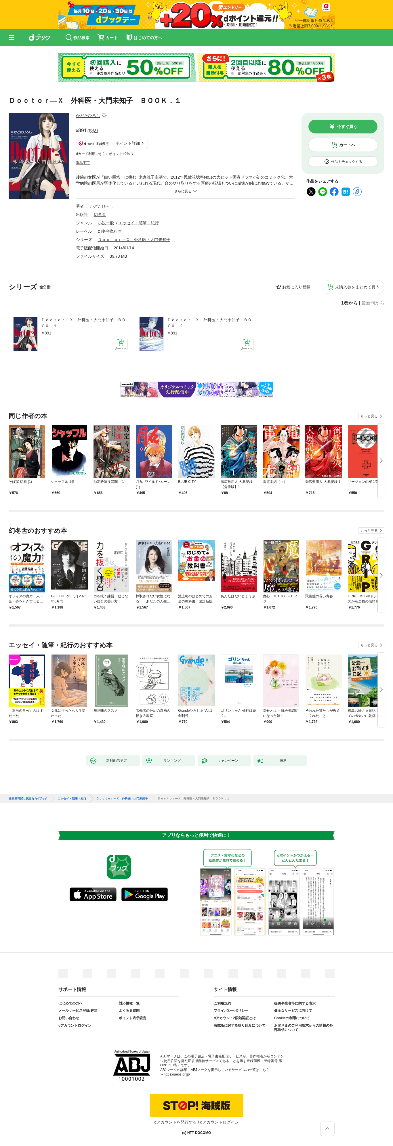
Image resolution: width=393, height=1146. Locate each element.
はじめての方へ (70, 1003)
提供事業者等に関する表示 (295, 1003)
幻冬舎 (100, 214)
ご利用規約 (222, 1003)
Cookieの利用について (292, 1018)
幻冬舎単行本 (110, 231)
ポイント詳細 (128, 143)
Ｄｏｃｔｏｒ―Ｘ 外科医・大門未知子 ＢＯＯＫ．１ (83, 322)
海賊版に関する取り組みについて (240, 1025)
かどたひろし (88, 115)
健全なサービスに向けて (293, 1011)
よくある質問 (129, 1011)
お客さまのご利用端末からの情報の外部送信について (303, 1027)
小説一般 (106, 223)
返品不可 (83, 163)
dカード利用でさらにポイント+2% (103, 154)
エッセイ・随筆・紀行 (139, 223)
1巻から (349, 303)
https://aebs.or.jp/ (177, 1074)
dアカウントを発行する (175, 1122)
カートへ (347, 145)
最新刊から (372, 303)
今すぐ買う (347, 126)
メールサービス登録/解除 (77, 1011)
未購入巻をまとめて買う (357, 287)
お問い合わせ (68, 1018)
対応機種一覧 (129, 1003)
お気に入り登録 (296, 287)
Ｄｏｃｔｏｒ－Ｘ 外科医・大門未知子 (134, 239)
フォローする (104, 115)
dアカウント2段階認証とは (235, 1018)
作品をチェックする (346, 162)
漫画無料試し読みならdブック (28, 798)
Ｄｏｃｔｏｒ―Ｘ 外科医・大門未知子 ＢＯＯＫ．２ (209, 322)
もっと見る (369, 416)
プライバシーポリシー (231, 1011)
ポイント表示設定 (132, 1018)
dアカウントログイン (74, 1025)
